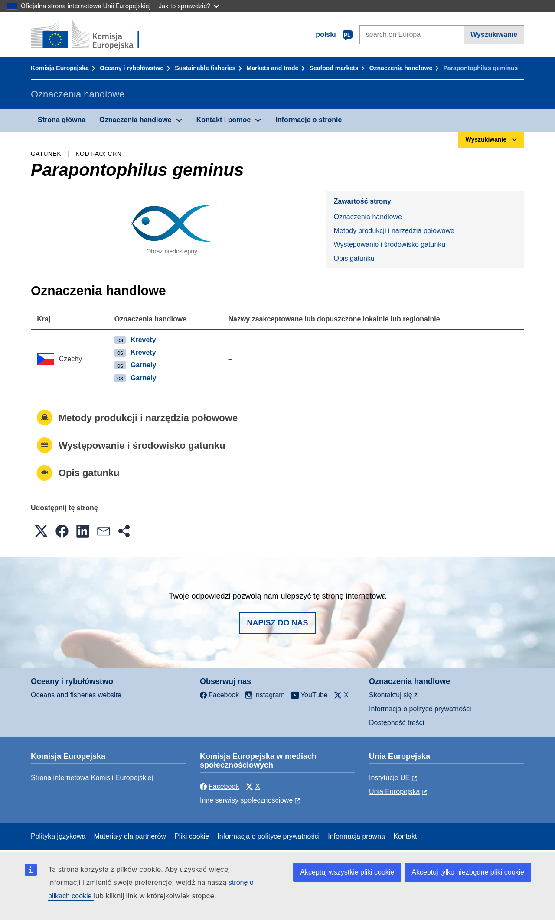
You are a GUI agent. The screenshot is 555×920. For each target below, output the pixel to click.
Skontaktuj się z (393, 695)
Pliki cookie (191, 836)
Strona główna (61, 119)
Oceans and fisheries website (76, 695)
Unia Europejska (394, 791)
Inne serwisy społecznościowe (246, 800)
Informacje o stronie (308, 119)
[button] (41, 531)
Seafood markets (334, 68)
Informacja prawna (356, 836)
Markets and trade (273, 68)
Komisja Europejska (60, 68)
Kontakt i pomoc (223, 119)
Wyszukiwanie (493, 34)
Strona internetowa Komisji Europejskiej (92, 777)
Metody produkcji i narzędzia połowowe (393, 230)
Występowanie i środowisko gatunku (389, 244)
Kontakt (405, 836)
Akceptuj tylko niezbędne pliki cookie (467, 872)
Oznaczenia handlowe (400, 68)
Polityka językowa (58, 836)
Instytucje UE (389, 777)
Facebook (219, 786)
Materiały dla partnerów (130, 836)
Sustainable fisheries (205, 68)
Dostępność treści (396, 722)
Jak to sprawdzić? (188, 6)
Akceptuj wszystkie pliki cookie (347, 872)
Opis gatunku (353, 258)
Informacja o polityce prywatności (420, 709)
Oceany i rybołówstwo (132, 68)
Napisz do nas (277, 623)
